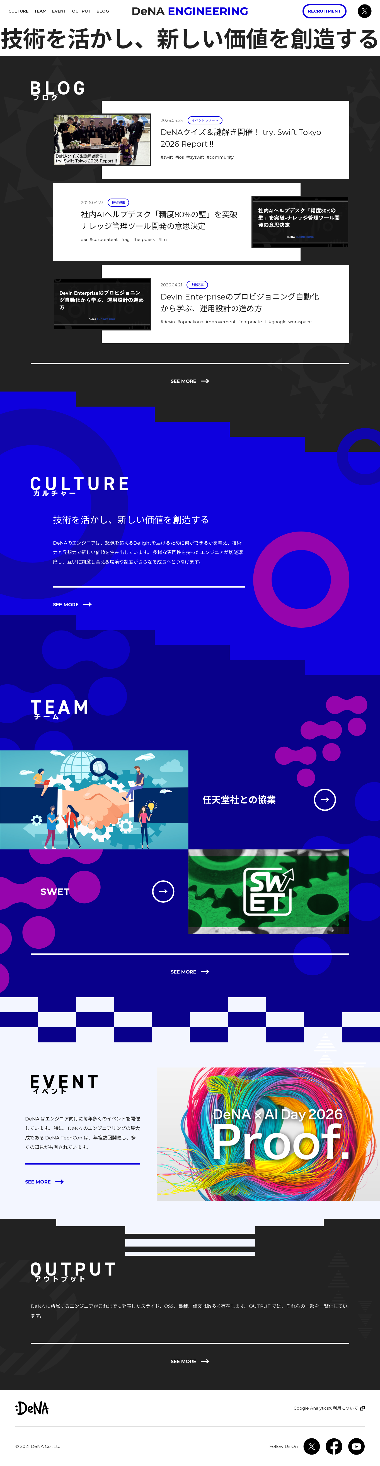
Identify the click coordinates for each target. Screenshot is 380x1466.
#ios (179, 157)
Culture (18, 11)
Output (81, 11)
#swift (167, 157)
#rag (125, 239)
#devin (168, 321)
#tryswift (195, 157)
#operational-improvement (206, 321)
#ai (84, 239)
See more (190, 381)
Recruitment (324, 11)
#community (220, 157)
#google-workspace (290, 321)
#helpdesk (143, 239)
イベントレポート (205, 120)
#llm (162, 239)
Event (59, 11)
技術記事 (118, 203)
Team (40, 11)
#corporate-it (103, 239)
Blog (102, 11)
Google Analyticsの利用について (326, 1408)
